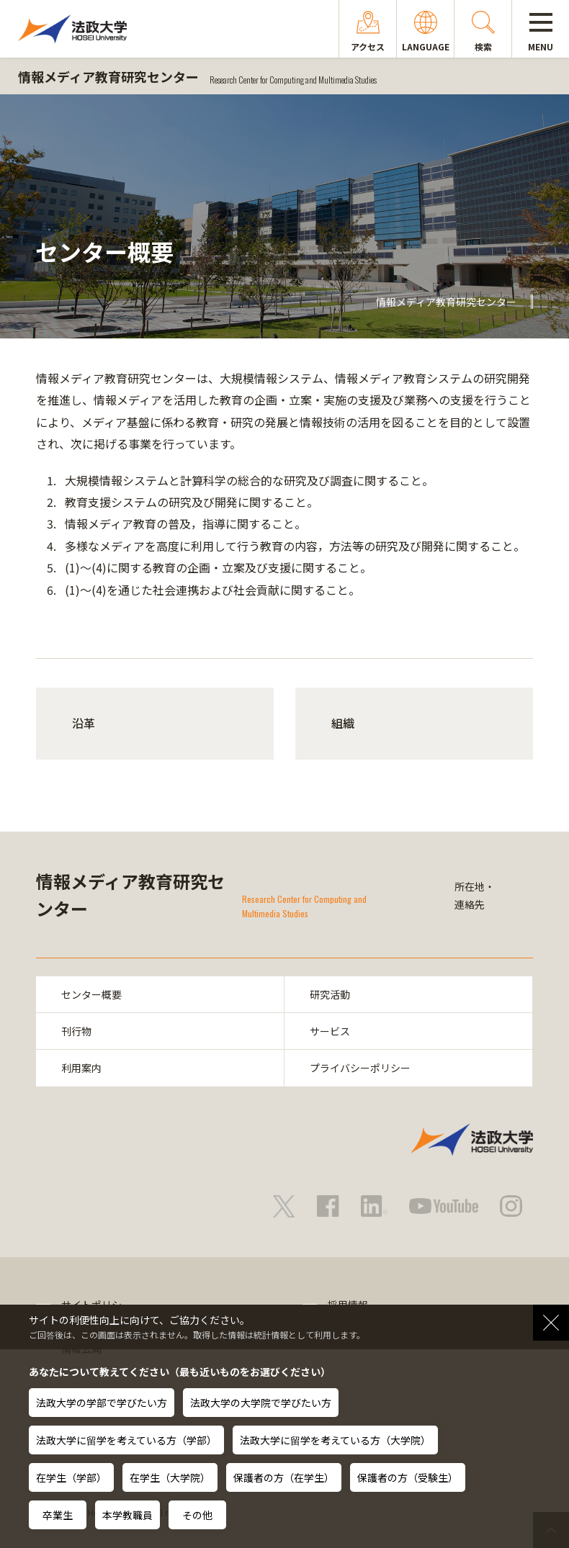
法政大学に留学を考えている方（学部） (126, 1440)
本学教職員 (127, 1515)
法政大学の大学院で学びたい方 (260, 1402)
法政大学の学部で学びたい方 (101, 1402)
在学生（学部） (71, 1477)
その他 (197, 1515)
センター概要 (91, 994)
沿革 (83, 723)
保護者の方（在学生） (283, 1477)
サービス (330, 1031)
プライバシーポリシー (360, 1068)
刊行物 (76, 1031)
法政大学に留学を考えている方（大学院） (335, 1440)
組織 (342, 723)
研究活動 (330, 994)
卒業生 (57, 1515)
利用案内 (81, 1068)
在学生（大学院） (170, 1477)
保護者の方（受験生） (407, 1477)
